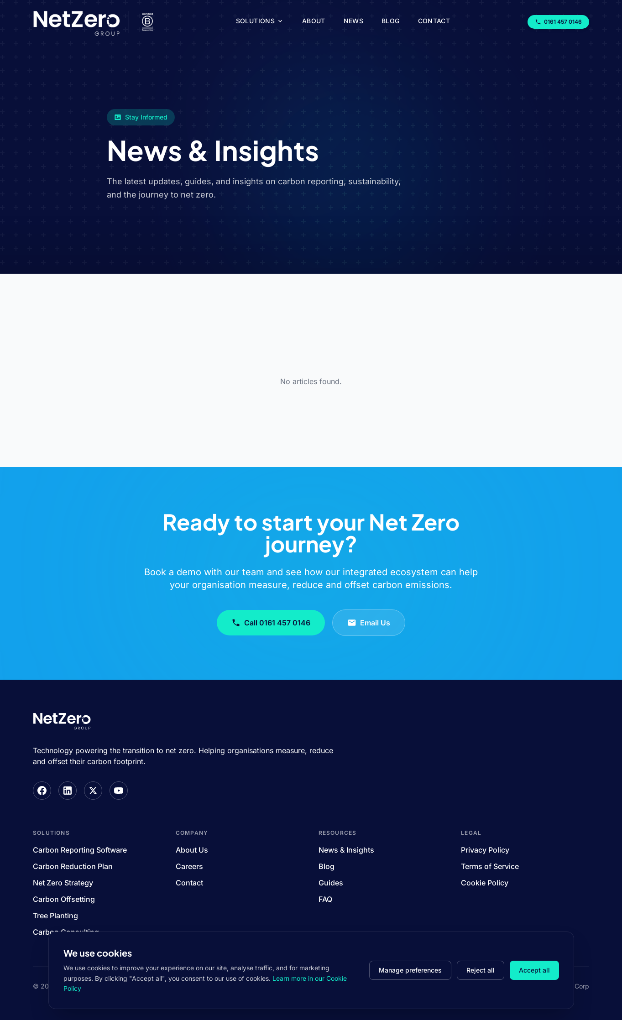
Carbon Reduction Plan (73, 866)
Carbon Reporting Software (80, 849)
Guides (331, 882)
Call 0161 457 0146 (270, 622)
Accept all (534, 970)
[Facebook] (42, 790)
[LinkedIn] (67, 790)
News (353, 21)
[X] (93, 790)
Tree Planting (55, 915)
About (313, 21)
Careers (189, 866)
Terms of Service (490, 866)
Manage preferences (410, 970)
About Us (192, 849)
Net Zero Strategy (63, 882)
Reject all (480, 970)
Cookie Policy (484, 882)
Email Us (368, 622)
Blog (390, 21)
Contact (434, 21)
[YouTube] (119, 790)
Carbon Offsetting (64, 899)
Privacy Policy (485, 849)
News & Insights (346, 849)
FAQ (325, 899)
